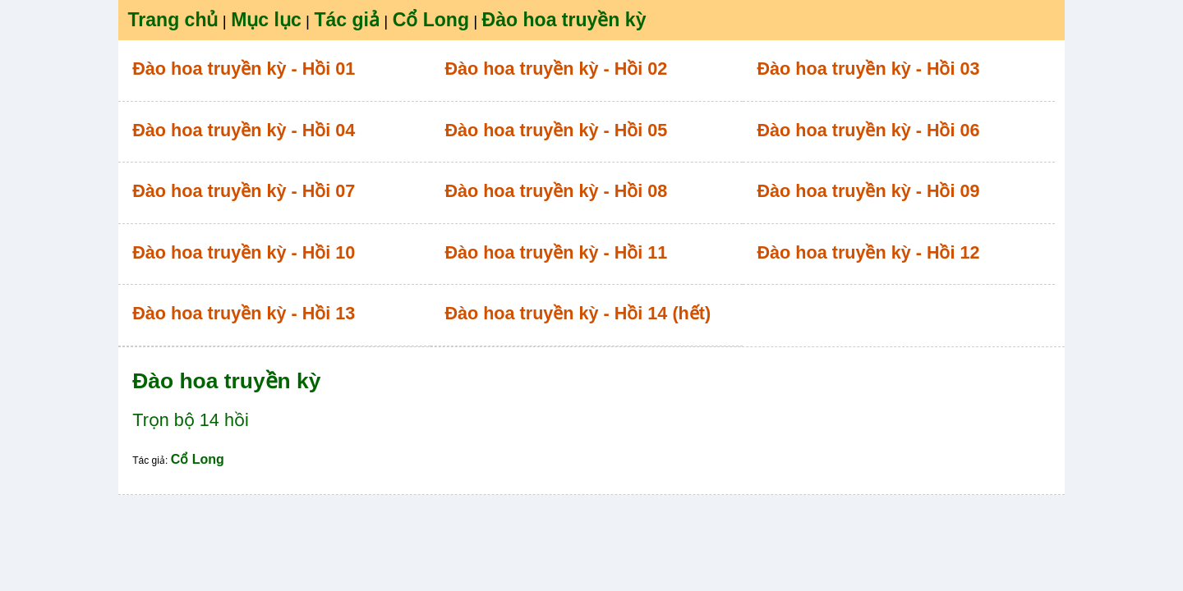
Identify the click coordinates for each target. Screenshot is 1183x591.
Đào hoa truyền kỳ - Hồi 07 (243, 191)
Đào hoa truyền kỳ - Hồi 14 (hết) (577, 313)
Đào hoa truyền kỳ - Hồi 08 (555, 191)
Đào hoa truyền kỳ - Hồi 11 (555, 252)
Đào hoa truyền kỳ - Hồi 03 (868, 68)
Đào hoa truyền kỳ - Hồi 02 (555, 68)
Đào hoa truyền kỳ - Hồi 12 (868, 252)
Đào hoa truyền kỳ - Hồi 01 (243, 68)
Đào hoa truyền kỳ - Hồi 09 (868, 191)
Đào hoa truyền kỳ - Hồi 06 (868, 130)
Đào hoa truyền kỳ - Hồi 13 (243, 313)
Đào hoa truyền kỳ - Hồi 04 (243, 130)
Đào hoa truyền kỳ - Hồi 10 (243, 252)
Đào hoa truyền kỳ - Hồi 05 (555, 130)
